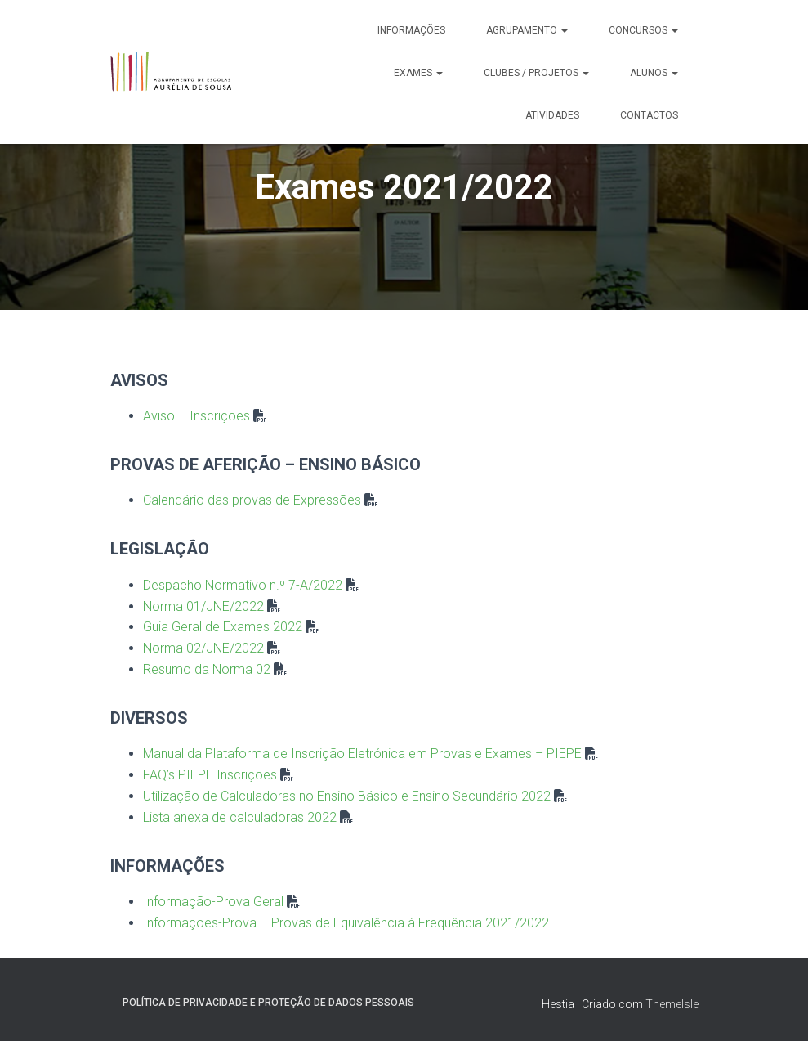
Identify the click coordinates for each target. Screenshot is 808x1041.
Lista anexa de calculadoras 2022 (240, 817)
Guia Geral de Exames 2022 (222, 627)
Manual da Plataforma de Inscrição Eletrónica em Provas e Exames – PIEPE (362, 753)
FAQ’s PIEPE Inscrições (210, 775)
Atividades (552, 115)
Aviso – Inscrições (196, 416)
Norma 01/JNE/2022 (203, 606)
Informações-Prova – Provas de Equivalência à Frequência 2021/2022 (346, 923)
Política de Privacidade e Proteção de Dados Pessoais (268, 1002)
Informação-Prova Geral (213, 901)
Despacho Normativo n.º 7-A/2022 (242, 585)
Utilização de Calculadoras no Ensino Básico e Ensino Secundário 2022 (347, 796)
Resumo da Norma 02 (206, 669)
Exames (418, 73)
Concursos (643, 30)
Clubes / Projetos (536, 73)
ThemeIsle (672, 1004)
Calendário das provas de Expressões (252, 500)
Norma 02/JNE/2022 (203, 648)
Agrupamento (527, 30)
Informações (411, 30)
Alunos (654, 73)
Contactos (649, 115)
